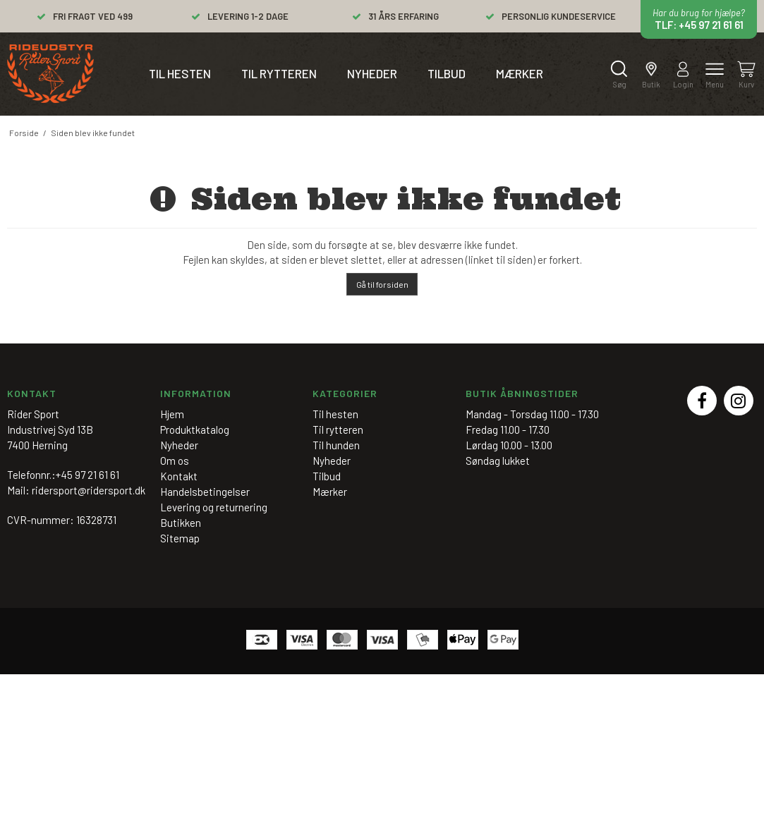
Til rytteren (279, 73)
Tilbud (447, 73)
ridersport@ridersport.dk (88, 490)
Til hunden (336, 445)
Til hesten (180, 73)
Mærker (519, 73)
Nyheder (372, 73)
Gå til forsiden (382, 284)
